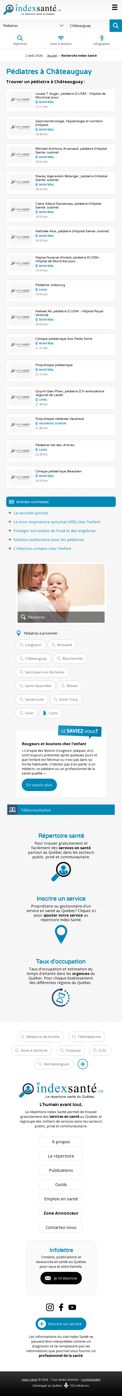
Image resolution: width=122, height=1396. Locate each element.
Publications (61, 1170)
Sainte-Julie (34, 699)
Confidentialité (90, 1380)
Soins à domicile (34, 1050)
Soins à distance (61, 40)
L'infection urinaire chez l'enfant (42, 548)
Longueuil (33, 644)
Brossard (64, 644)
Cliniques (73, 1050)
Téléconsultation (36, 810)
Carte (53, 713)
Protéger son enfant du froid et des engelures (54, 530)
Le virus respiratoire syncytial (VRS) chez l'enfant (56, 521)
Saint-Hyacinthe (38, 685)
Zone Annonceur (61, 1213)
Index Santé (29, 1380)
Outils (61, 1184)
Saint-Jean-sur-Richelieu (44, 672)
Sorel (29, 713)
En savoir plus (39, 785)
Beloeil (72, 685)
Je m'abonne (65, 1278)
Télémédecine (89, 1036)
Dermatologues (56, 1064)
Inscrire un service (65, 1324)
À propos (61, 1142)
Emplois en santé (61, 1199)
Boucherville (73, 658)
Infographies (101, 40)
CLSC (103, 1050)
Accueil (52, 55)
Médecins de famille (43, 1036)
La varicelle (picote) (30, 512)
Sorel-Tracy (68, 699)
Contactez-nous (61, 1227)
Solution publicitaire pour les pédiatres (48, 539)
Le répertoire (61, 1156)
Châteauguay (36, 658)
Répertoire (20, 40)
